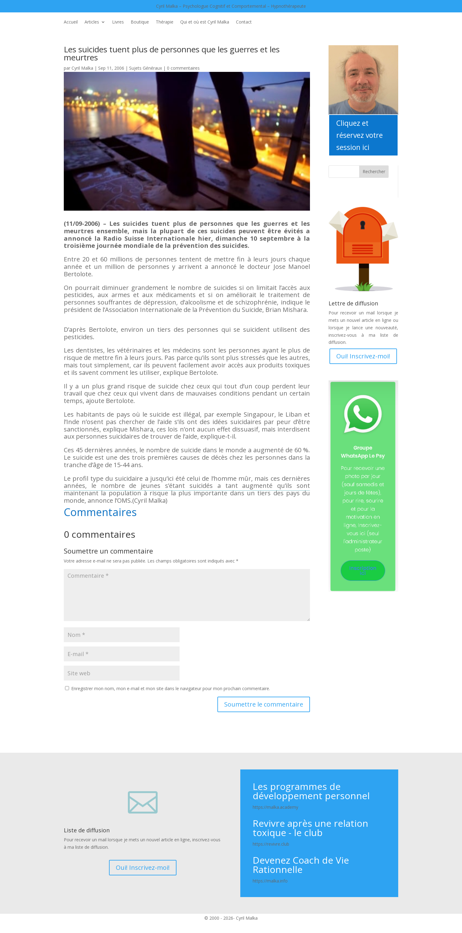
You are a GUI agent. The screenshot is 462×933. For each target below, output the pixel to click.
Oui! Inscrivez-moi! (363, 356)
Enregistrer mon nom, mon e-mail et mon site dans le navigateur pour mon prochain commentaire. (170, 688)
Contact (244, 22)
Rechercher (374, 171)
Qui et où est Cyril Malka (204, 22)
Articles (92, 22)
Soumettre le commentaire (263, 704)
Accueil (71, 22)
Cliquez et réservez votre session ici (359, 135)
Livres (118, 22)
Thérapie (164, 22)
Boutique (140, 22)
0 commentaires (183, 68)
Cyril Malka (82, 68)
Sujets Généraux (145, 68)
